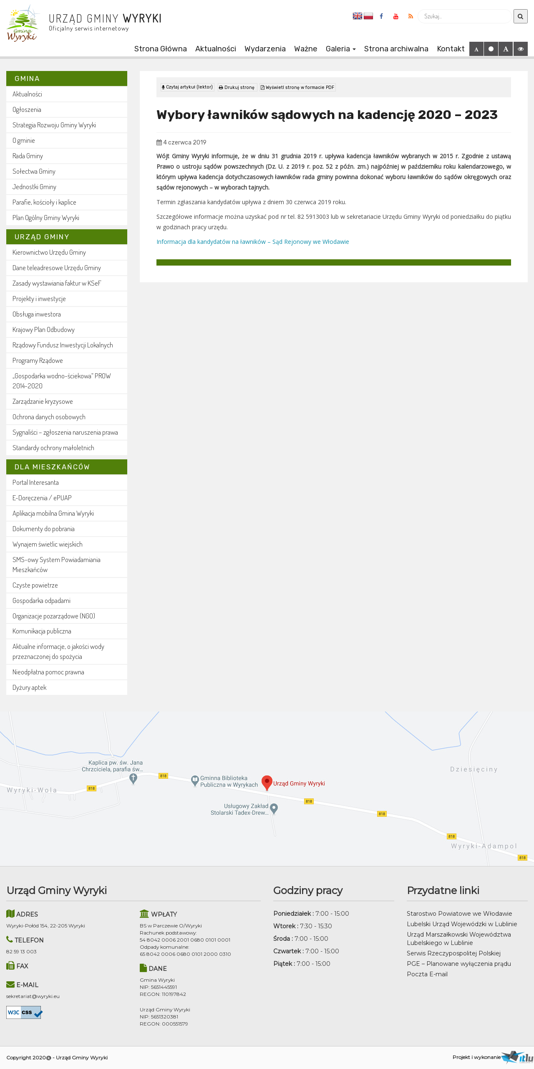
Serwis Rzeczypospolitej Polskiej (454, 953)
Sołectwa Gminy (34, 171)
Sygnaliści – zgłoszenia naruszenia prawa (65, 432)
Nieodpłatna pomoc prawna (48, 671)
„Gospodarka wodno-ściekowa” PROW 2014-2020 (62, 380)
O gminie (24, 140)
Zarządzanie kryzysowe (43, 401)
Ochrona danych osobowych (49, 416)
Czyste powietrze (35, 584)
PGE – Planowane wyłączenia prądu (459, 964)
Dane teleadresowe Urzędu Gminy (57, 267)
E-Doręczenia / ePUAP (42, 497)
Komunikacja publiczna (42, 630)
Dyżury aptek (29, 687)
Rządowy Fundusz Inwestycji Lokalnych (63, 344)
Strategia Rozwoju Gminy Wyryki (54, 124)
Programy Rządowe (38, 360)
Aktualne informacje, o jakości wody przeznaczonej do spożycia (58, 651)
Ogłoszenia (27, 109)
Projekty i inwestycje (39, 298)
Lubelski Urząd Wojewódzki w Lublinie (462, 924)
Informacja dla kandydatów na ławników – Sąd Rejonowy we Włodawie (252, 239)
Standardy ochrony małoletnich (53, 447)
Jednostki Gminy (34, 186)
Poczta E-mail (427, 974)
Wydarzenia (265, 48)
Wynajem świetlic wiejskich (48, 544)
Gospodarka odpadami (42, 600)
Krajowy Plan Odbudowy (44, 329)
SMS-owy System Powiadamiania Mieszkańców (57, 564)
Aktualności (215, 48)
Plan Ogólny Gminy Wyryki (46, 217)
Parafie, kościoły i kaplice (44, 202)
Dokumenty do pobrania (44, 528)
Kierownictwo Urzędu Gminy (49, 252)
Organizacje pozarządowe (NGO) (54, 615)
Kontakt (451, 48)
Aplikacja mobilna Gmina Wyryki (53, 513)
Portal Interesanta (36, 482)
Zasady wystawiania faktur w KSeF (57, 283)
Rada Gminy (28, 155)
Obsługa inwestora (37, 313)
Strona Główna (160, 48)
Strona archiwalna (396, 48)
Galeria (341, 48)
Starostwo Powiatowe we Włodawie (459, 913)
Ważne (305, 48)
